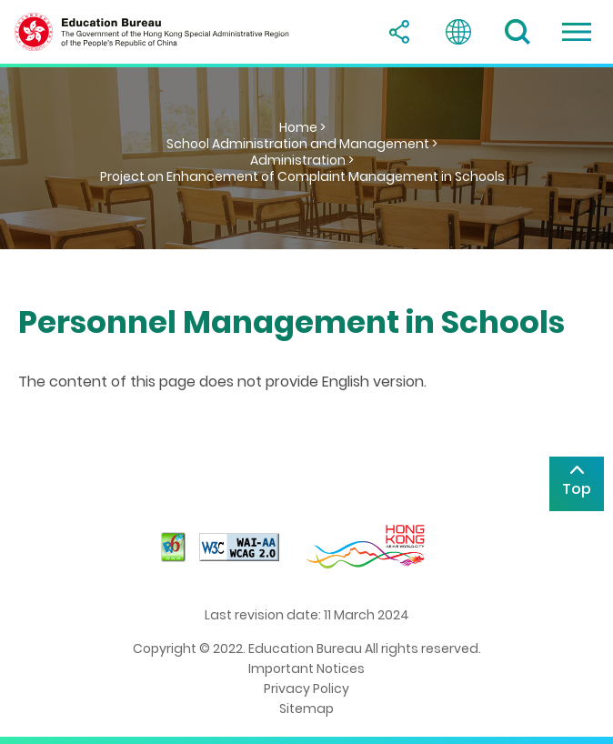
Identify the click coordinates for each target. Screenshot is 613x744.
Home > (302, 127)
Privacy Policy (306, 688)
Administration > (302, 160)
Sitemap (306, 708)
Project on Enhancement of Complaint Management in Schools (302, 176)
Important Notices (306, 668)
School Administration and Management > (301, 144)
